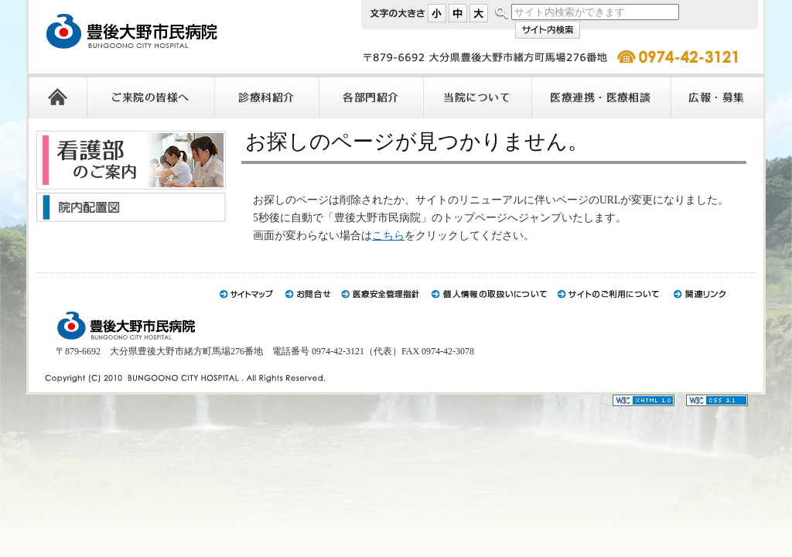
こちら (388, 235)
